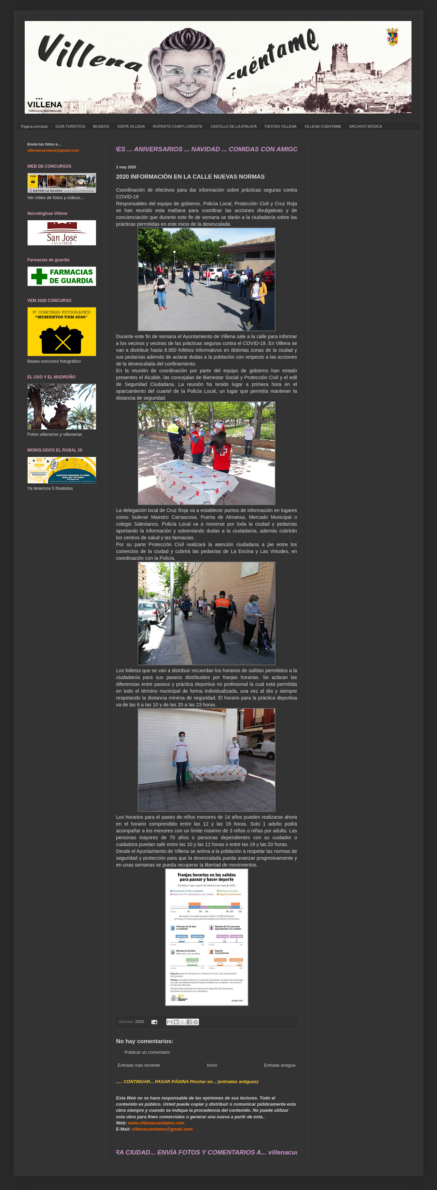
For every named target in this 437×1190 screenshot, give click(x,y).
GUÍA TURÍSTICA (70, 126)
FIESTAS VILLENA (280, 126)
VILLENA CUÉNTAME (322, 126)
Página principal (34, 126)
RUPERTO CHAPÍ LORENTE (177, 126)
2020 (139, 1021)
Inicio (212, 1065)
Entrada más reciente (139, 1065)
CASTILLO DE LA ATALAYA (233, 126)
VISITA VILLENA (131, 126)
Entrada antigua (279, 1065)
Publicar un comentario (147, 1052)
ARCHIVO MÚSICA (365, 126)
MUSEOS (101, 126)
